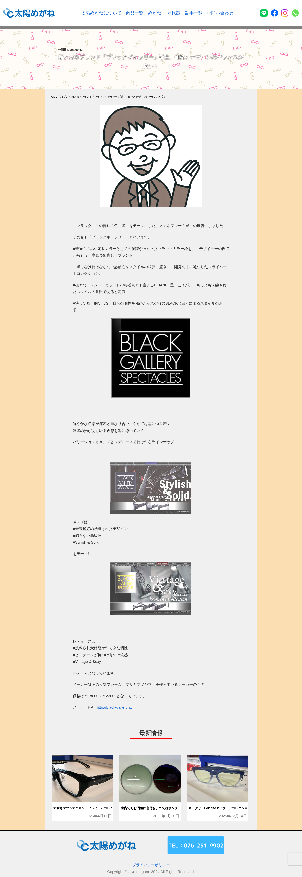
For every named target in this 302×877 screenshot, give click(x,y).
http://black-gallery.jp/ (114, 707)
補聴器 (173, 12)
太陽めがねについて (101, 12)
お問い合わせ (220, 12)
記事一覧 (194, 12)
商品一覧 (134, 12)
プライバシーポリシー (151, 865)
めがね (155, 12)
